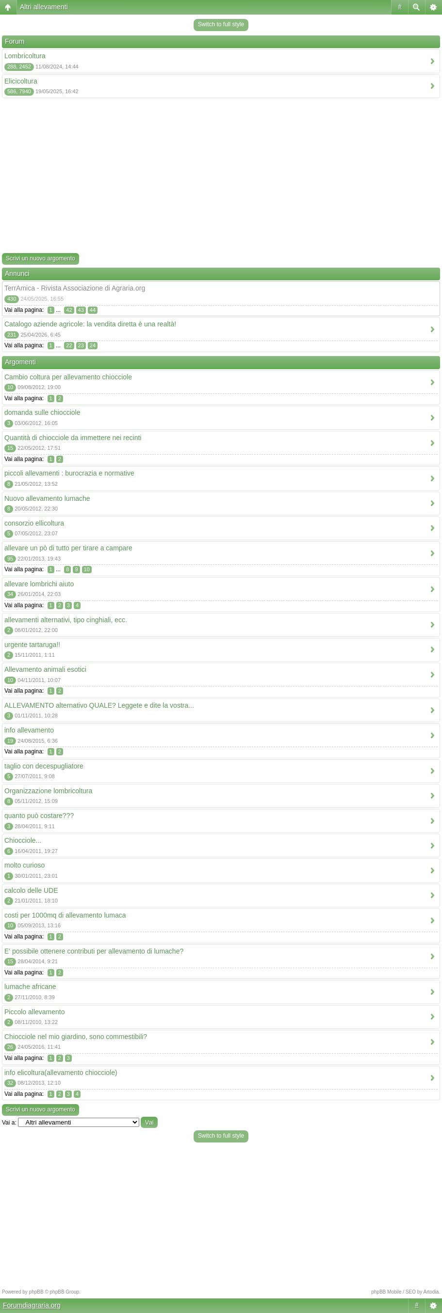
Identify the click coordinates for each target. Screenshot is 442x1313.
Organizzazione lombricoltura (48, 791)
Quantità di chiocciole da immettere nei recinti (72, 438)
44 (93, 310)
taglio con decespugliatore (43, 766)
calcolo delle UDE (31, 890)
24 (93, 345)
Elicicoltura (20, 81)
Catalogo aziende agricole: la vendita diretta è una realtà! (90, 324)
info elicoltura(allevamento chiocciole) (60, 1072)
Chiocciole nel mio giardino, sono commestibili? (75, 1036)
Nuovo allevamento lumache (47, 498)
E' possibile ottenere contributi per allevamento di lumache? (93, 951)
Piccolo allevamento (34, 1012)
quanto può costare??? (39, 815)
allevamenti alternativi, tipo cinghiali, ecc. (65, 620)
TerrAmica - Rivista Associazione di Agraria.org (74, 288)
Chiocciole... (22, 840)
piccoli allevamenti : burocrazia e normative (69, 473)
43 (81, 310)
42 (69, 310)
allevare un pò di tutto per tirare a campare (68, 548)
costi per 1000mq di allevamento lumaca (65, 915)
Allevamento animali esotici (45, 669)
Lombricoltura (25, 56)
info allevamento (29, 730)
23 (81, 345)
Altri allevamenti (44, 7)
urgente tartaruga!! (32, 644)
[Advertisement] (221, 177)
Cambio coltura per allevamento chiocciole (68, 377)
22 (69, 345)
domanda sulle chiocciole (42, 412)
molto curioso (24, 865)
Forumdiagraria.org (32, 1305)
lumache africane (30, 986)
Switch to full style (221, 24)
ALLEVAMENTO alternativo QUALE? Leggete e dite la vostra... (99, 705)
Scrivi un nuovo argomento (40, 258)
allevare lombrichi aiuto (39, 584)
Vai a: (9, 1122)
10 (87, 569)
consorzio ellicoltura (34, 523)
